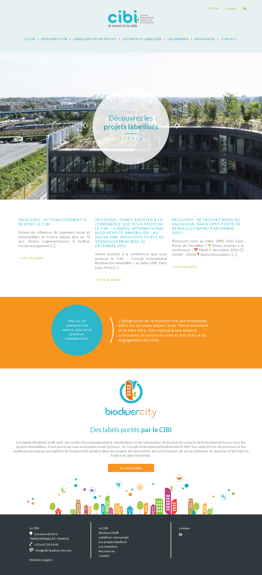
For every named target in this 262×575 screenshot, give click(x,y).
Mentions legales (40, 559)
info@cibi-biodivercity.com (53, 550)
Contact (229, 39)
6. (141, 138)
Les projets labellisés (142, 39)
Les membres (178, 39)
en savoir (131, 468)
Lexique (230, 8)
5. (137, 138)
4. (133, 138)
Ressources (205, 39)
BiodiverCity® (54, 39)
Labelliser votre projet (95, 39)
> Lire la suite (30, 258)
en (216, 8)
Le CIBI (30, 39)
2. (125, 138)
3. (129, 138)
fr (210, 8)
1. (120, 138)
